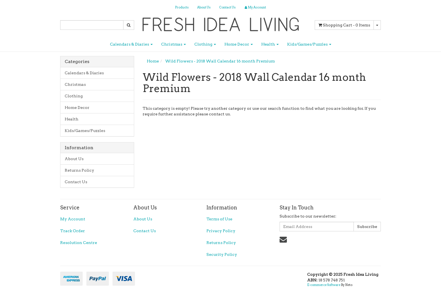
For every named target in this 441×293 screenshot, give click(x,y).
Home (153, 61)
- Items (344, 25)
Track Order (72, 231)
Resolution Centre (78, 242)
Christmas (173, 44)
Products (182, 7)
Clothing (205, 44)
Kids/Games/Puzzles (309, 44)
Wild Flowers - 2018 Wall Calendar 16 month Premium (220, 61)
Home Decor (238, 44)
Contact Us (227, 7)
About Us (204, 7)
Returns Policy (79, 170)
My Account (72, 219)
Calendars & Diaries (131, 44)
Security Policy (221, 254)
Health (270, 44)
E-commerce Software (323, 285)
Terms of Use (219, 219)
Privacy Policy (220, 231)
